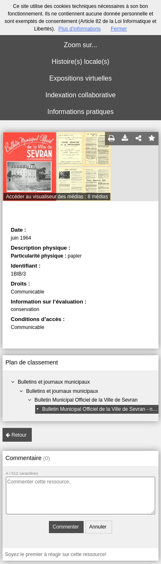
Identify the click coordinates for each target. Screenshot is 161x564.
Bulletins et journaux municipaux (54, 382)
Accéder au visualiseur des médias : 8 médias (57, 197)
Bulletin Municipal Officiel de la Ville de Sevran (86, 400)
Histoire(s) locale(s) (81, 61)
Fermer (119, 29)
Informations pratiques (80, 111)
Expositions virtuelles (80, 78)
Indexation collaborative (80, 95)
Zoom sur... (80, 44)
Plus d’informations (79, 29)
